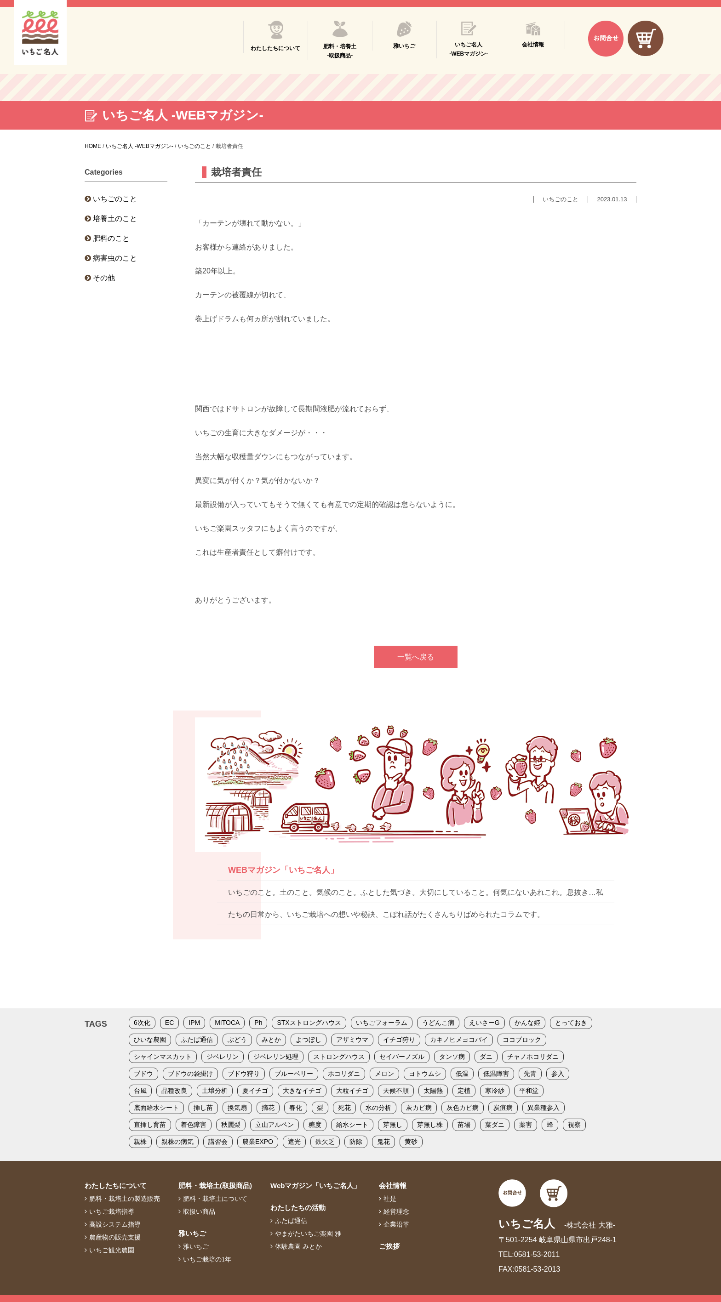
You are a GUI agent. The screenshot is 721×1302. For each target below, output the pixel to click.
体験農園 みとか (298, 1246)
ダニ (486, 1056)
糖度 (315, 1124)
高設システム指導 (115, 1224)
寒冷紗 (494, 1090)
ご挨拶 (389, 1246)
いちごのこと (115, 199)
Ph (258, 1022)
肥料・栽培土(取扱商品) (215, 1185)
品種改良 (174, 1090)
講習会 (218, 1141)
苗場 (464, 1124)
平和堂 (528, 1090)
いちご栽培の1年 (207, 1259)
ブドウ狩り (244, 1073)
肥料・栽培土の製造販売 (124, 1198)
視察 (574, 1124)
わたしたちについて (116, 1185)
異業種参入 (543, 1107)
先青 (530, 1073)
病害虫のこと (115, 258)
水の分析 (378, 1107)
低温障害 (496, 1073)
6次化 (142, 1022)
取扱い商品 (199, 1211)
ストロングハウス (339, 1056)
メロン (384, 1073)
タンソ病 (452, 1056)
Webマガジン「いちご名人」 (315, 1185)
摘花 (268, 1107)
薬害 (525, 1124)
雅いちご (192, 1233)
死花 (344, 1107)
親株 (140, 1141)
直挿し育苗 (150, 1124)
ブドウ (143, 1073)
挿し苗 (203, 1107)
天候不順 (396, 1090)
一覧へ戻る (415, 657)
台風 (140, 1090)
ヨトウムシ (425, 1073)
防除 (355, 1141)
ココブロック (522, 1039)
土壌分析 (215, 1090)
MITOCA (227, 1022)
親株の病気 (177, 1141)
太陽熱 (433, 1090)
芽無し (392, 1124)
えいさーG (484, 1022)
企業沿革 (396, 1224)
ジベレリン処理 (275, 1056)
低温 (462, 1073)
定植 (464, 1090)
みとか (271, 1039)
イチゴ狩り (399, 1039)
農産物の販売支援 (115, 1237)
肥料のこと (111, 238)
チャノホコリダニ (533, 1056)
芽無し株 (430, 1124)
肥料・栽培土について (215, 1198)
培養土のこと (115, 218)
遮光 (294, 1141)
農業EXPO (257, 1141)
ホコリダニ (344, 1073)
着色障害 (193, 1124)
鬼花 (383, 1141)
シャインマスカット (163, 1056)
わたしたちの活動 (298, 1207)
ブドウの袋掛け (190, 1073)
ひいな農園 (150, 1039)
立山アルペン (274, 1124)
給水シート (352, 1124)
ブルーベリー (294, 1073)
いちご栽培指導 (111, 1211)
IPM (194, 1022)
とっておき (571, 1022)
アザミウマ (352, 1039)
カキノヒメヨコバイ (459, 1039)
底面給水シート (156, 1107)
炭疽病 (503, 1107)
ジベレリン (222, 1056)
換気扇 (237, 1107)
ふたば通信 (197, 1039)
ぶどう (237, 1039)
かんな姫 (527, 1022)
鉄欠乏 (325, 1141)
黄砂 (411, 1141)
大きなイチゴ (302, 1090)
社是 (389, 1198)
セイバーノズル (401, 1056)
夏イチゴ (255, 1090)
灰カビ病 (419, 1107)
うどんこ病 (438, 1022)
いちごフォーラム (381, 1022)
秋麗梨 (230, 1124)
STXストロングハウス (309, 1022)
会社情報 (392, 1185)
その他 (104, 278)
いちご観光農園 (111, 1250)
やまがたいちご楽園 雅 (308, 1233)
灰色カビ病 (462, 1107)
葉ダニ (494, 1124)
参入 (557, 1073)
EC (169, 1022)
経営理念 (396, 1211)
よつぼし (308, 1039)
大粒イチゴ (352, 1090)
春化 (295, 1107)
